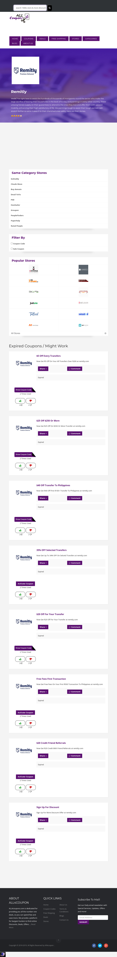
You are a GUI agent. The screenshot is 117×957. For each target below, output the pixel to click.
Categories (91, 39)
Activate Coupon (25, 584)
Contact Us (64, 920)
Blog (14, 43)
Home (15, 39)
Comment (75, 369)
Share (43, 369)
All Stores (58, 333)
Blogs (61, 915)
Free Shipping (59, 39)
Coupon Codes (49, 909)
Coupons (28, 39)
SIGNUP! (83, 922)
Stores (75, 39)
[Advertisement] (58, 150)
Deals (42, 39)
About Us (28, 43)
